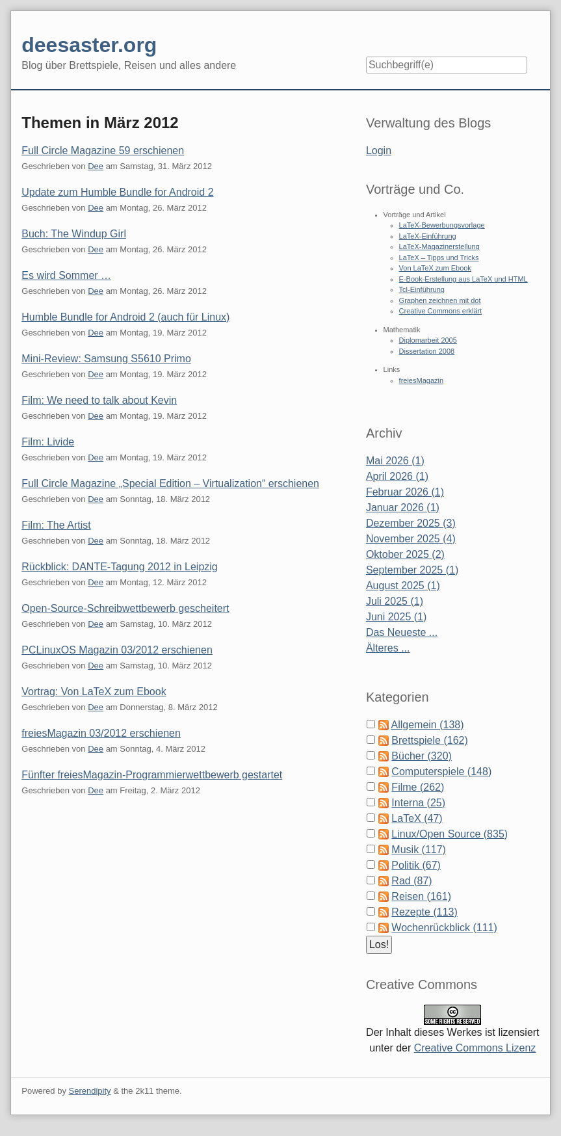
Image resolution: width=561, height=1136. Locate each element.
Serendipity (90, 1091)
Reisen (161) (421, 896)
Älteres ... (388, 648)
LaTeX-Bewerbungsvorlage (442, 225)
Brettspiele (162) (429, 740)
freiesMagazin (421, 380)
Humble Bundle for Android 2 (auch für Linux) (125, 317)
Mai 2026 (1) (395, 460)
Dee (95, 166)
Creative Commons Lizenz (475, 1047)
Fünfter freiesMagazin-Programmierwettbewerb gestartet (151, 774)
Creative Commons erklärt (440, 311)
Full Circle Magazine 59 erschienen (102, 150)
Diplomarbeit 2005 (428, 340)
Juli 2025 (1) (394, 601)
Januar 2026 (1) (402, 507)
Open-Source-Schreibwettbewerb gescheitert (125, 608)
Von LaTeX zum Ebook (435, 268)
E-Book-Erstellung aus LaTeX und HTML (463, 279)
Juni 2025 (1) (396, 616)
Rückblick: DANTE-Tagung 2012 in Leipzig (119, 566)
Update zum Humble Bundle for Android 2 (117, 192)
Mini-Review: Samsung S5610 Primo (106, 358)
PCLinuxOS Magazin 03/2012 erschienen (117, 649)
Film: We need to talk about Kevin (99, 400)
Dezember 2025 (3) (411, 523)
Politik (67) (416, 865)
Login (378, 150)
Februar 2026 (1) (405, 491)
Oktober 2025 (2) (405, 554)
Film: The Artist (55, 525)
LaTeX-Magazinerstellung (439, 246)
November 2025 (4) (411, 538)
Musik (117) (418, 849)
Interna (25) (418, 802)
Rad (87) (411, 880)
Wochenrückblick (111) (444, 927)
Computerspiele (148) (441, 771)
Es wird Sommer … (66, 275)
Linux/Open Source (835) (449, 833)
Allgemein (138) (427, 724)
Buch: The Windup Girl (73, 233)
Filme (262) (417, 787)
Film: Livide (47, 441)
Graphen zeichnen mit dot (440, 300)
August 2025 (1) (403, 585)
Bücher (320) (421, 755)
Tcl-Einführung (422, 289)
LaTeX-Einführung (427, 236)
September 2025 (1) (412, 569)
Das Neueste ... (401, 632)
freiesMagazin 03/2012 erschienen (101, 733)
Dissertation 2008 (427, 351)
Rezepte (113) (424, 912)
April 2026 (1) (397, 476)
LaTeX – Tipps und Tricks (439, 257)
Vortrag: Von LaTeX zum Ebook (93, 691)
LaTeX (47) (416, 818)
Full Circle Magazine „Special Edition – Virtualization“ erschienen (170, 483)
